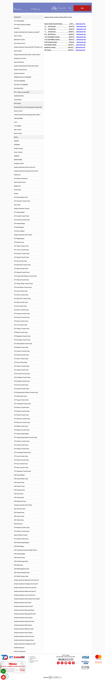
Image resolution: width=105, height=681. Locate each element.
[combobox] (23, 9)
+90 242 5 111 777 (65, 659)
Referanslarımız (34, 660)
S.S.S (31, 659)
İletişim (32, 662)
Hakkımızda (33, 658)
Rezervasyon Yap (80, 24)
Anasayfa (32, 656)
